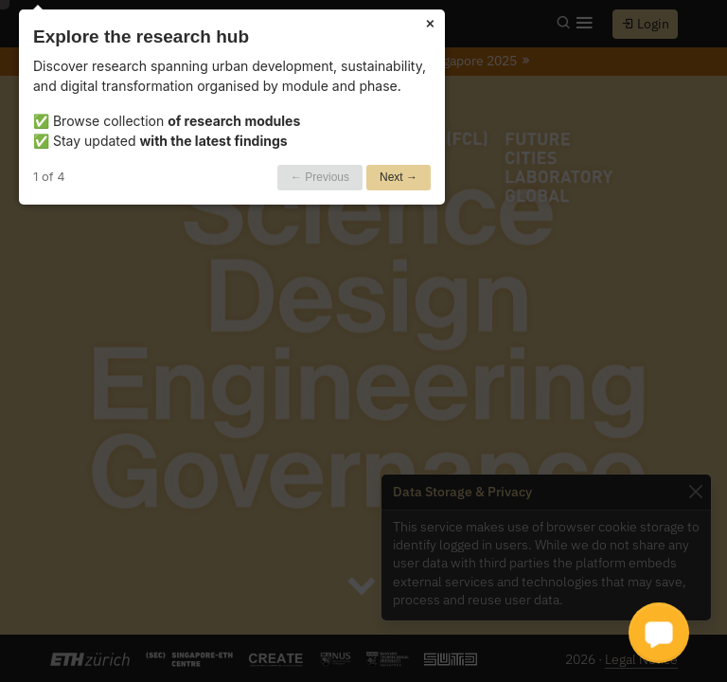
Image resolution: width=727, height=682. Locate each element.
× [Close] (430, 22)
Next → (398, 177)
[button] (659, 632)
